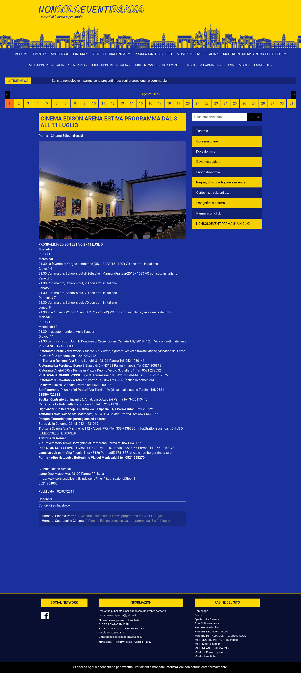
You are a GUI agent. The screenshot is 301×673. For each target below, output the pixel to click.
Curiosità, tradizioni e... (212, 193)
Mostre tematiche (205, 656)
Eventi (198, 615)
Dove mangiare (207, 141)
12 (113, 103)
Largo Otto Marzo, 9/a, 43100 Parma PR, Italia (71, 474)
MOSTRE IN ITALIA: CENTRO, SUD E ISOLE (220, 635)
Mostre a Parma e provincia (210, 65)
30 (282, 103)
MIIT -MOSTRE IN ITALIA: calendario (217, 639)
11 (103, 103)
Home (21, 54)
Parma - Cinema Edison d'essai (61, 136)
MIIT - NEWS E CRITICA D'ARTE (213, 648)
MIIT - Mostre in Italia (207, 643)
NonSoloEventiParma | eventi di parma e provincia (93, 11)
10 (94, 103)
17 (159, 103)
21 (197, 103)
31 (291, 103)
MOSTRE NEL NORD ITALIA (211, 631)
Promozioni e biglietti (153, 54)
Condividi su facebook (54, 505)
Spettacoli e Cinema (207, 619)
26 (244, 103)
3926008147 (118, 632)
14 (131, 103)
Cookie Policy (142, 641)
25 (235, 103)
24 (225, 103)
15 (141, 103)
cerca (255, 117)
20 (188, 103)
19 (178, 103)
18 (169, 103)
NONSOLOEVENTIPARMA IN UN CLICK (223, 224)
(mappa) (130, 365)
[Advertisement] (208, 16)
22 (206, 103)
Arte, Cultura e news (207, 623)
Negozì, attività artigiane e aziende (220, 182)
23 (216, 103)
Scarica (57, 428)
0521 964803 (48, 483)
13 (122, 103)
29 (272, 103)
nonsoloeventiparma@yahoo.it (117, 615)
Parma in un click (208, 213)
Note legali (105, 641)
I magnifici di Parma (210, 203)
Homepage (201, 610)
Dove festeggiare (208, 162)
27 (253, 103)
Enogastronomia (208, 172)
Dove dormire (205, 151)
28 (263, 103)
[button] (40, 54)
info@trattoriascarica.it (154, 428)
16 (150, 103)
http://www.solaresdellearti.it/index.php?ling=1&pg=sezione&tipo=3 (87, 478)
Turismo (202, 131)
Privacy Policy (123, 641)
